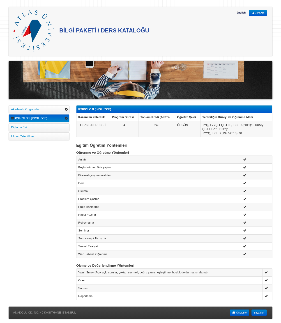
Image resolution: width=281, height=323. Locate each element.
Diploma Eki (19, 127)
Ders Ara (257, 13)
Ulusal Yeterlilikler (22, 136)
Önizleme (239, 312)
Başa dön (259, 312)
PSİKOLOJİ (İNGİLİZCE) (29, 118)
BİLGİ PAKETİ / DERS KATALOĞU (81, 31)
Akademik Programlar (25, 109)
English (241, 12)
